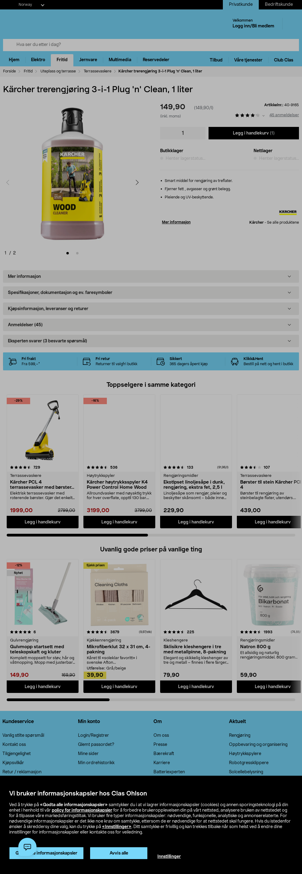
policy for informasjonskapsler (82, 810)
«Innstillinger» (117, 827)
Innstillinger (169, 857)
